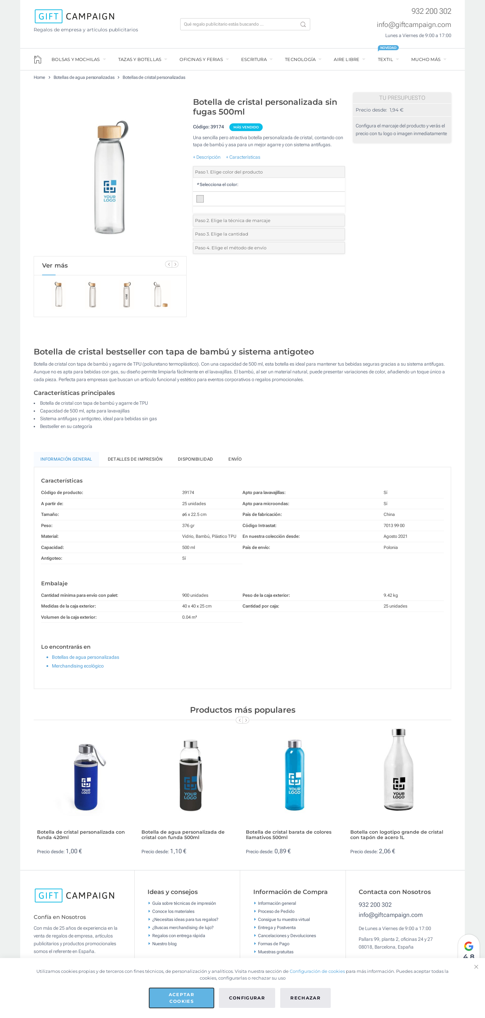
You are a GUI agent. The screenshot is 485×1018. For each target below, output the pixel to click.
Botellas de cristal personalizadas (154, 77)
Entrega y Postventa (277, 928)
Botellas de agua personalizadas (84, 77)
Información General (66, 460)
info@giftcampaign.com (414, 25)
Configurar (247, 997)
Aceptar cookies (181, 998)
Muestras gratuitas (275, 952)
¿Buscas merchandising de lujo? (183, 928)
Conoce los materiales (173, 912)
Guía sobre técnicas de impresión (184, 903)
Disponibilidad (195, 460)
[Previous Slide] (168, 264)
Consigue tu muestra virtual (284, 920)
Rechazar (305, 997)
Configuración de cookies (317, 971)
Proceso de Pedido (276, 912)
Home (39, 77)
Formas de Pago (273, 944)
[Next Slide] (175, 264)
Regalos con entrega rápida (178, 936)
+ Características (243, 157)
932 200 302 (431, 11)
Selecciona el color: (217, 184)
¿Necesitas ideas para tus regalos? (185, 920)
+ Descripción (207, 157)
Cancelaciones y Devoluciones (287, 936)
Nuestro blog (164, 944)
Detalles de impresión (135, 460)
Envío (235, 460)
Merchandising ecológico (78, 667)
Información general (277, 903)
